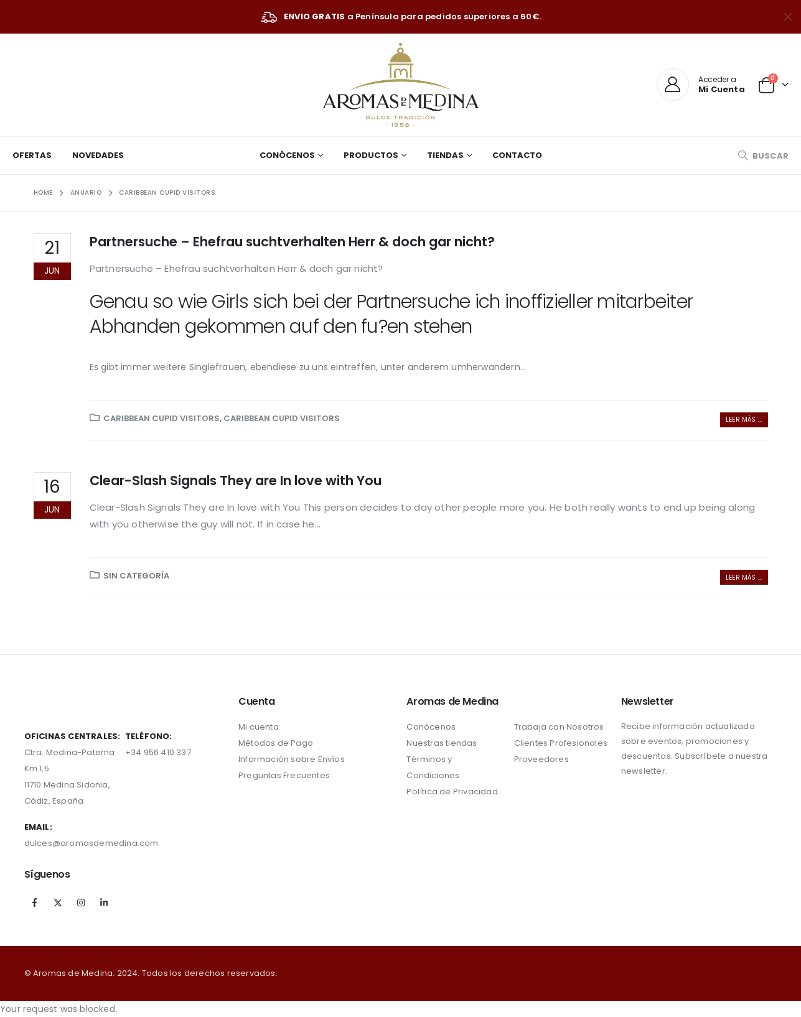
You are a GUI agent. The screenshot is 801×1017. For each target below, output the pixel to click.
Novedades (98, 155)
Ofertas (32, 155)
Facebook (35, 902)
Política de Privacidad (451, 791)
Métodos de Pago (275, 743)
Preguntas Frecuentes (284, 775)
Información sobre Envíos (291, 759)
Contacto (517, 155)
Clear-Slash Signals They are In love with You (236, 480)
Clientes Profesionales (560, 743)
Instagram (81, 902)
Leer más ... (744, 419)
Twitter (58, 902)
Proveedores (541, 759)
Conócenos (287, 155)
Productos (371, 155)
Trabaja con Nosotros (559, 727)
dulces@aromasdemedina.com (91, 843)
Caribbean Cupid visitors (161, 418)
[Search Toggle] (763, 155)
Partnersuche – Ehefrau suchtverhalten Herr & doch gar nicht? (292, 242)
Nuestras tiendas (441, 743)
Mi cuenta (258, 727)
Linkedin (104, 902)
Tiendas (445, 155)
